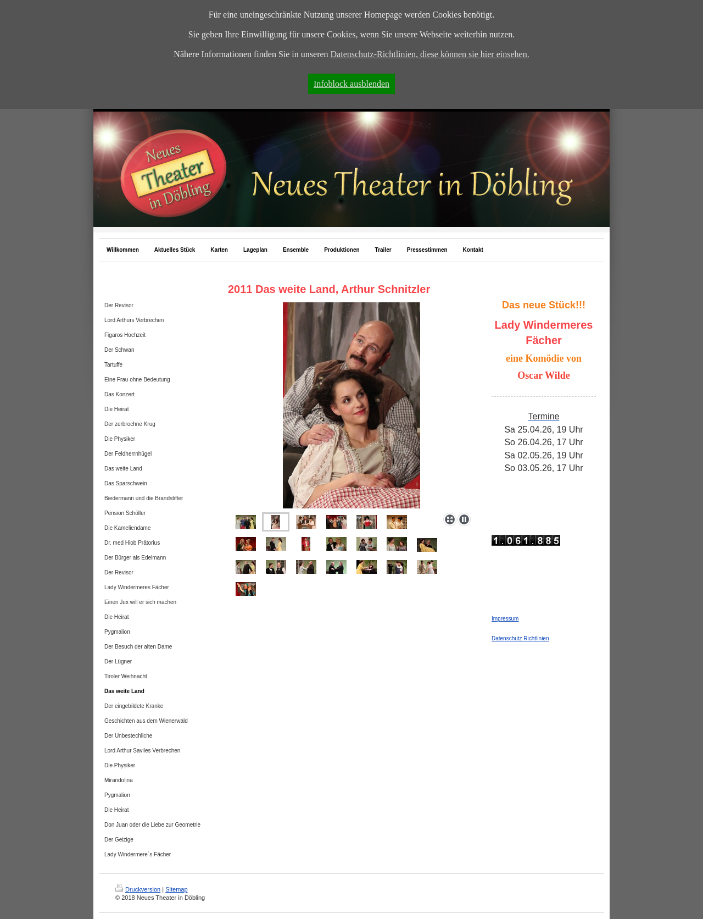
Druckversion (137, 889)
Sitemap (176, 889)
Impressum (505, 619)
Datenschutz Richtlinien (520, 638)
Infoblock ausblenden (351, 83)
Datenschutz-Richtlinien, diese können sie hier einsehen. (430, 54)
